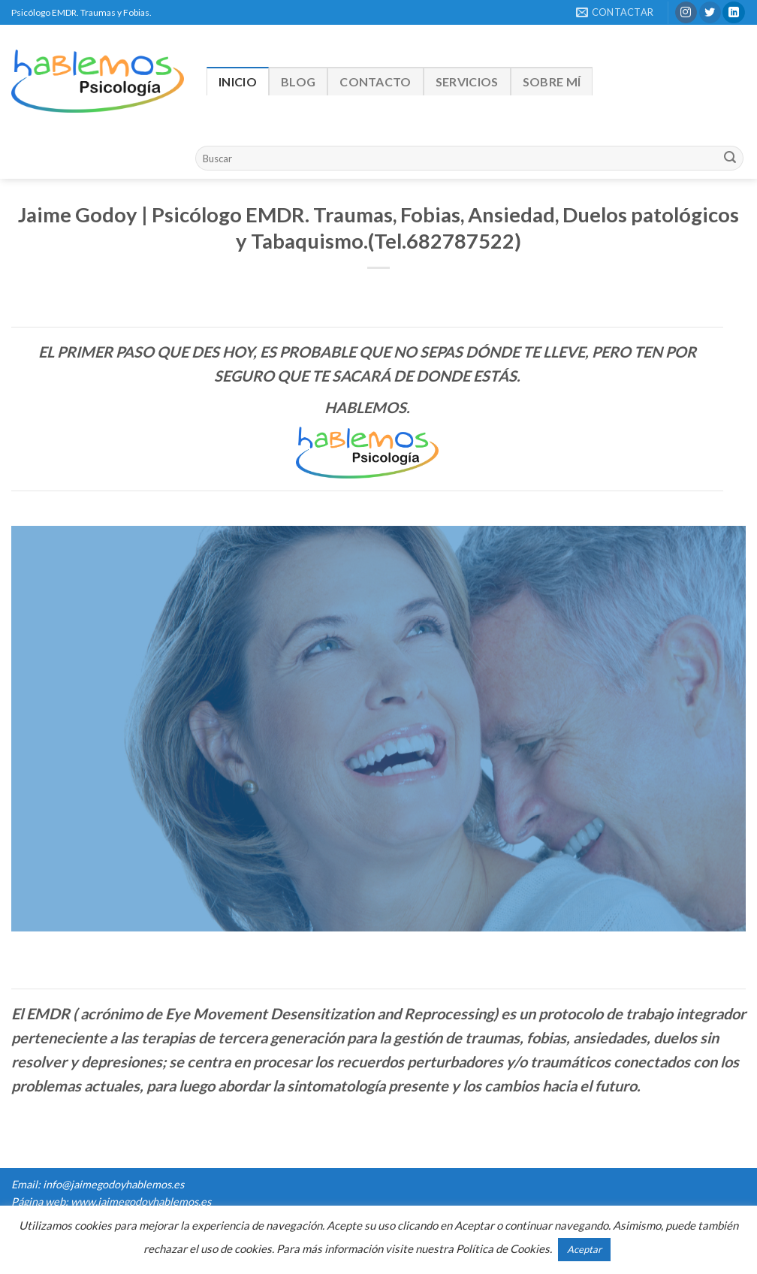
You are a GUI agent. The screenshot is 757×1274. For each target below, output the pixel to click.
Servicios (467, 81)
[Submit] (730, 158)
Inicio (238, 81)
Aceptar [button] (584, 1249)
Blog (298, 81)
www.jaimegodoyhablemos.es (141, 1201)
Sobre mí (552, 81)
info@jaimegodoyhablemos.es (113, 1184)
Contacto (375, 81)
